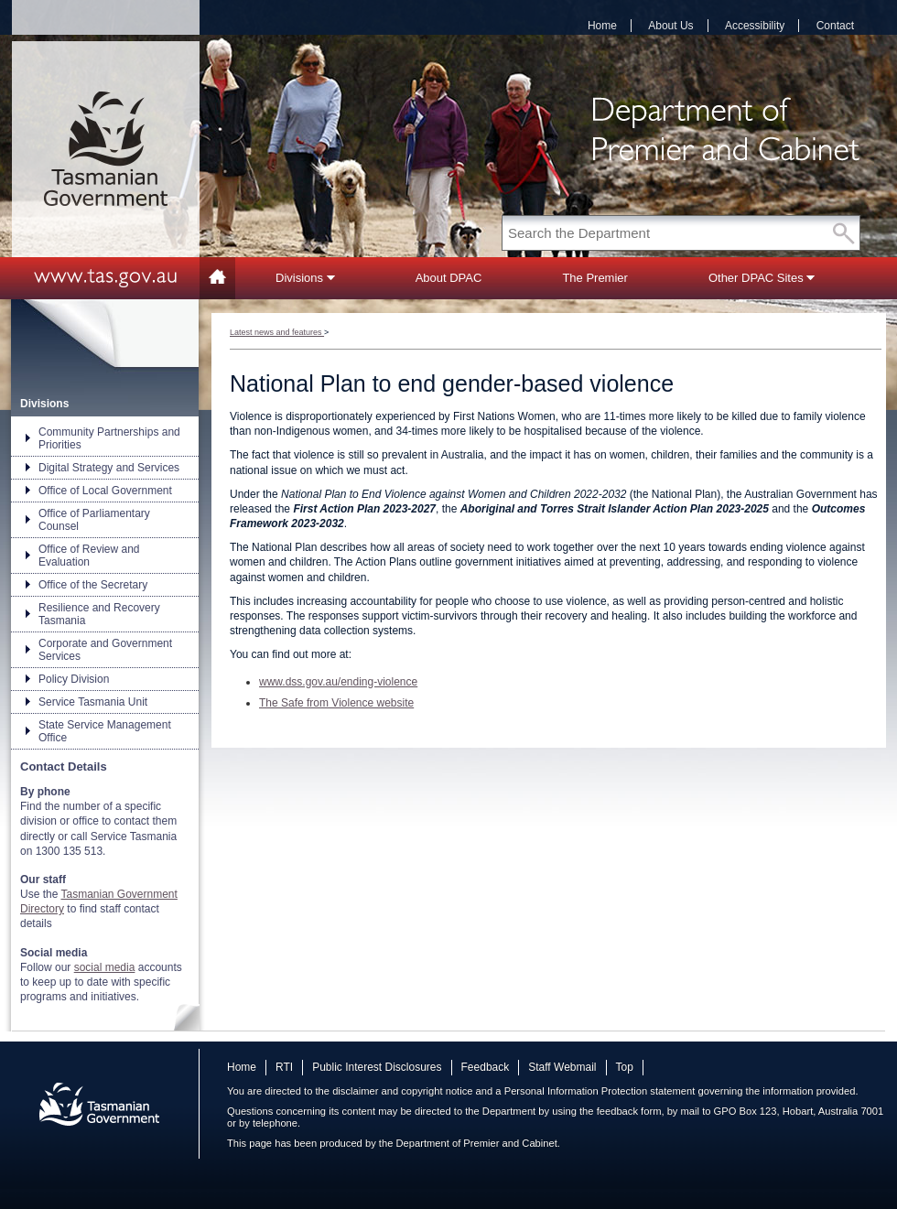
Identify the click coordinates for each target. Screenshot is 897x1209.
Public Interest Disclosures (376, 1067)
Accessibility (754, 25)
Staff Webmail (562, 1067)
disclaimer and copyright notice (402, 1090)
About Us (670, 25)
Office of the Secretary (92, 584)
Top (624, 1067)
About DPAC (449, 278)
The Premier (595, 278)
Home (602, 25)
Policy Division (73, 679)
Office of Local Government (105, 490)
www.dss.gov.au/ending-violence (338, 681)
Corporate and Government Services (105, 650)
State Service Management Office (104, 731)
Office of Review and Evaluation (89, 555)
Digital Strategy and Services (108, 467)
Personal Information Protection (576, 1090)
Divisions (305, 278)
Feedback (485, 1067)
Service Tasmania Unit (92, 702)
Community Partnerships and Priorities (109, 438)
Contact (835, 25)
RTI (284, 1067)
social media (104, 967)
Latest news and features (277, 332)
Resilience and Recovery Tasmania (99, 614)
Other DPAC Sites (761, 278)
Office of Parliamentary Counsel (94, 520)
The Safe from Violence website (336, 702)
